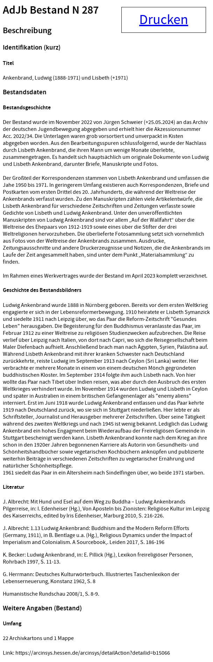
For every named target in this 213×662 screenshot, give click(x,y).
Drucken (163, 20)
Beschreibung (27, 30)
